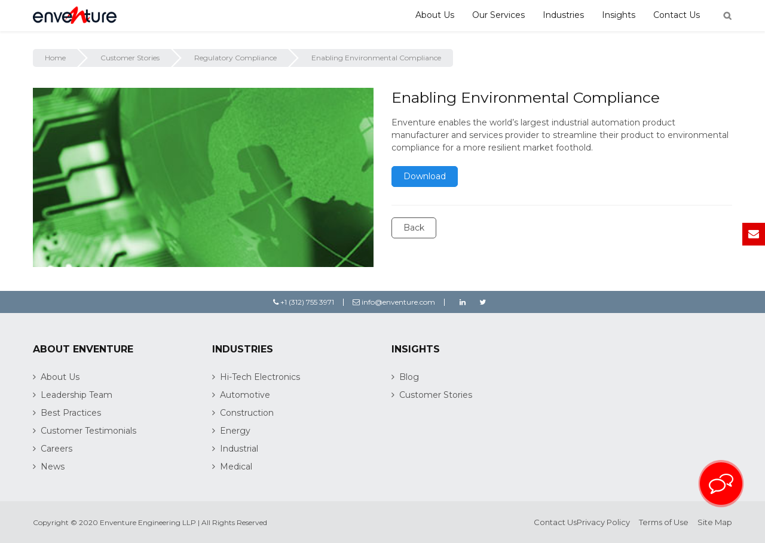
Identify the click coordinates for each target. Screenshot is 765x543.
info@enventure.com (394, 301)
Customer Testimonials (88, 430)
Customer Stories (130, 57)
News (53, 466)
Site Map (714, 522)
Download (424, 176)
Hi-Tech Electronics (260, 377)
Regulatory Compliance (235, 57)
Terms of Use (663, 522)
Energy (235, 430)
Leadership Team (76, 394)
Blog (409, 377)
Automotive (245, 394)
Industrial (239, 448)
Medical (236, 466)
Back (413, 227)
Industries (563, 15)
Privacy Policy (603, 522)
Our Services (498, 15)
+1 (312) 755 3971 (303, 301)
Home (55, 57)
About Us (434, 15)
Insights (618, 15)
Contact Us (676, 15)
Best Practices (71, 412)
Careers (56, 448)
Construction (247, 412)
